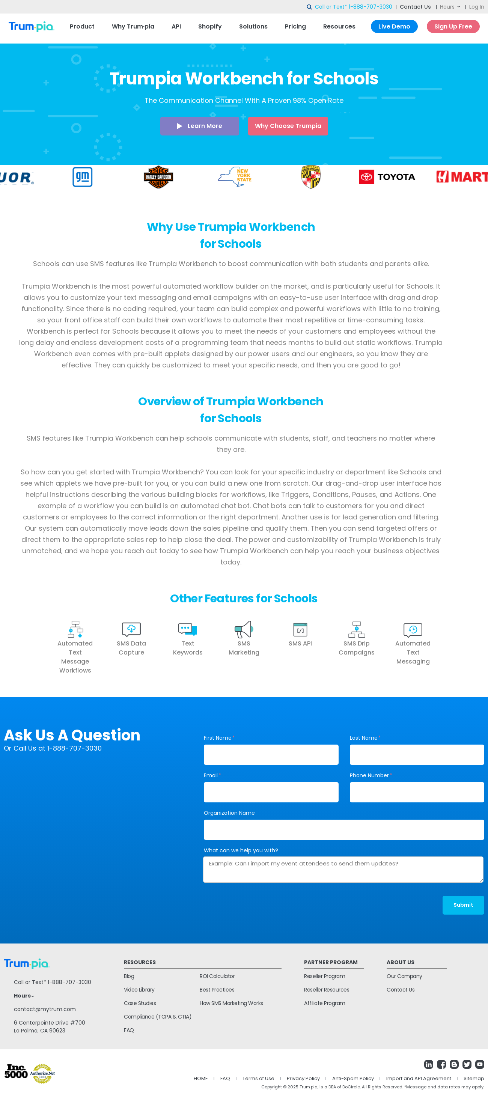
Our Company (404, 976)
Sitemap (474, 1078)
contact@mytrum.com (45, 1009)
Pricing (295, 26)
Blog (129, 976)
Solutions (253, 26)
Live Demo (394, 26)
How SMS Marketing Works (231, 1003)
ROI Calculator (217, 976)
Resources (339, 26)
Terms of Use (258, 1078)
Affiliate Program (324, 1003)
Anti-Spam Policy (353, 1078)
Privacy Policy (303, 1078)
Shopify (210, 26)
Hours (447, 7)
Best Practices (217, 989)
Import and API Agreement (418, 1078)
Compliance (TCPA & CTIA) (157, 1016)
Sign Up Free (453, 26)
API (176, 26)
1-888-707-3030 (370, 7)
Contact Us (415, 7)
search (309, 7)
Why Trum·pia (133, 26)
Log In (476, 7)
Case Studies (140, 1003)
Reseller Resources (326, 989)
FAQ (129, 1030)
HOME (201, 1078)
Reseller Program (324, 976)
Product (82, 26)
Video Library (139, 989)
